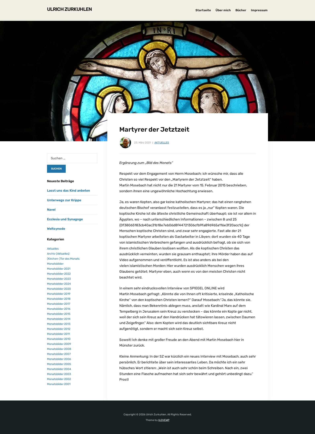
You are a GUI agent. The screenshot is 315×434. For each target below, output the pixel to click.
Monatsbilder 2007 (59, 354)
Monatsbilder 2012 (58, 329)
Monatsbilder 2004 (59, 369)
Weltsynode (56, 229)
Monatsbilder (55, 263)
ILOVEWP (163, 420)
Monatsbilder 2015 (58, 314)
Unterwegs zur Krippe (64, 200)
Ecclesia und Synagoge (65, 219)
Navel (51, 209)
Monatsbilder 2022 (59, 273)
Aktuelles (161, 142)
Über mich (223, 10)
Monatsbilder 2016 (58, 309)
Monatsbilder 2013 (58, 324)
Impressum (259, 10)
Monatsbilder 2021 (58, 268)
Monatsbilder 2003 (59, 374)
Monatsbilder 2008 (59, 349)
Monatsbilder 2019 (58, 294)
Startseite (203, 10)
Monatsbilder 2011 (58, 334)
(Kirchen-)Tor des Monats (63, 258)
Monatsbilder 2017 (58, 304)
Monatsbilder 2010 (59, 339)
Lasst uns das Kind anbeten (68, 190)
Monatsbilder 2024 (59, 284)
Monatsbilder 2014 (59, 319)
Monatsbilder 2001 (59, 384)
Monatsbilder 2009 (59, 344)
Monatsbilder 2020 (59, 289)
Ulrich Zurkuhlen (69, 9)
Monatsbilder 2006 (59, 359)
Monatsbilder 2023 (59, 279)
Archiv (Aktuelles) (58, 253)
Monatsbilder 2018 (59, 299)
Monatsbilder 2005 (59, 364)
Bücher (240, 10)
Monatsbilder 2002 (59, 379)
